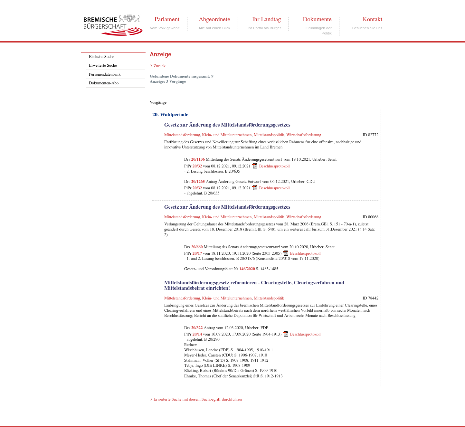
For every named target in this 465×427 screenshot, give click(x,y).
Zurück (160, 66)
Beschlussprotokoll (274, 166)
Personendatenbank (104, 74)
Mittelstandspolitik (269, 135)
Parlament (167, 19)
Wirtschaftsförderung (303, 135)
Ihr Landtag (266, 19)
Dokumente (317, 19)
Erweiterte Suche (103, 65)
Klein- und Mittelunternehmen (227, 135)
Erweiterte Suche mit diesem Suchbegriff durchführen (198, 399)
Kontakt (372, 19)
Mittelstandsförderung (182, 135)
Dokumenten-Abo (104, 83)
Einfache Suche (101, 57)
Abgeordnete (214, 19)
